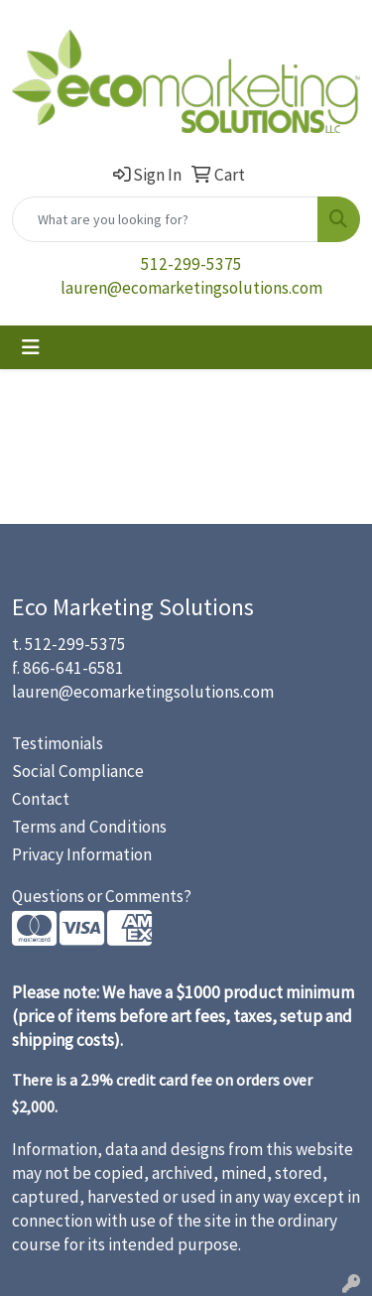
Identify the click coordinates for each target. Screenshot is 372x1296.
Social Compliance (78, 771)
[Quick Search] (165, 219)
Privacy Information (82, 854)
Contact (40, 799)
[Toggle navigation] (31, 347)
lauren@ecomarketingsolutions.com (191, 288)
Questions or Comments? (101, 896)
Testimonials (57, 743)
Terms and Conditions (89, 827)
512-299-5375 (191, 264)
